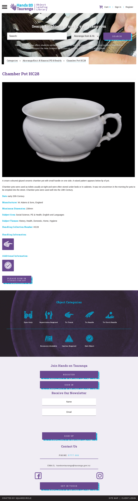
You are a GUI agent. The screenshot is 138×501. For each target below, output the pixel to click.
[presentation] (64, 424)
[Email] (69, 412)
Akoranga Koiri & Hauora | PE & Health (42, 60)
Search (117, 36)
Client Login (129, 498)
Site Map (113, 498)
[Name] (69, 402)
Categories (12, 60)
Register (129, 7)
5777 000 (73, 455)
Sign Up (69, 436)
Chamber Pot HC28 (76, 60)
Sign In (118, 7)
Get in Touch (69, 486)
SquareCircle (23, 498)
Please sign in (16, 279)
